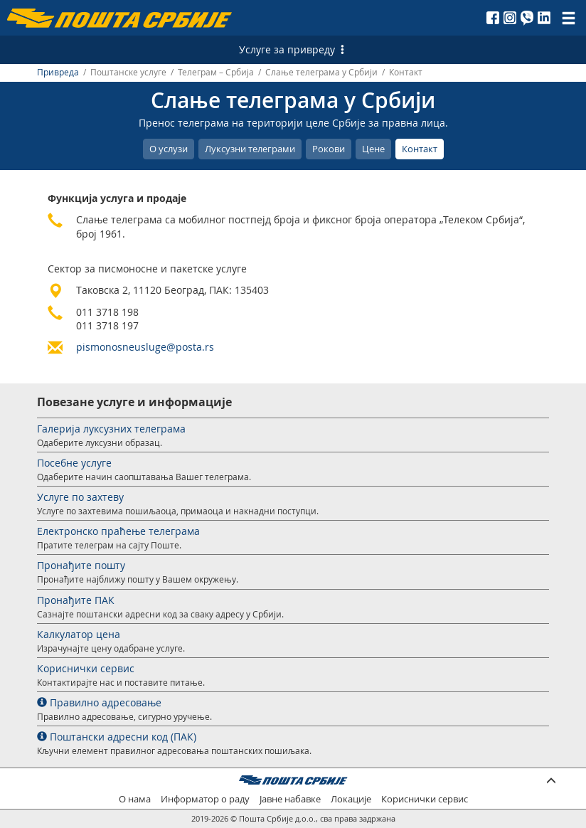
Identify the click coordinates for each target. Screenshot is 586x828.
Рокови (328, 148)
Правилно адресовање (99, 702)
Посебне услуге (74, 462)
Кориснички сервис (85, 668)
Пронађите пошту (81, 565)
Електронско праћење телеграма (118, 531)
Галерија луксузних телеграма (111, 428)
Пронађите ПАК (75, 600)
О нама (135, 799)
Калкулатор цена (78, 634)
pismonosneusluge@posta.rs (145, 347)
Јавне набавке (290, 799)
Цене (373, 148)
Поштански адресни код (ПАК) (116, 736)
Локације (351, 799)
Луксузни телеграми (250, 148)
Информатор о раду (205, 799)
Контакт (419, 148)
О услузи (168, 148)
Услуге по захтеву (80, 497)
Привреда (58, 72)
